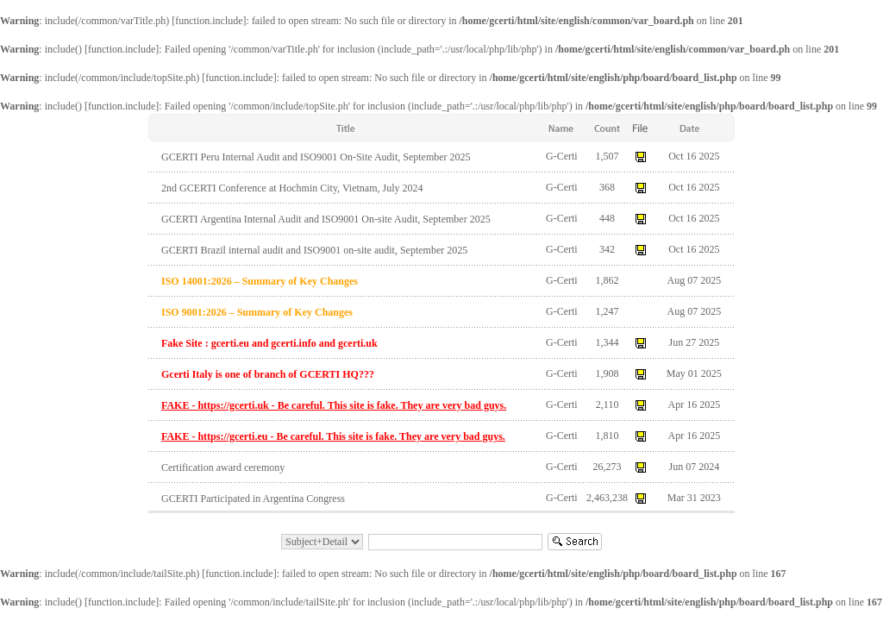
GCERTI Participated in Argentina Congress (253, 498)
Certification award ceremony (223, 467)
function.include (208, 21)
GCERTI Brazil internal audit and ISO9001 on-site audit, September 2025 (314, 250)
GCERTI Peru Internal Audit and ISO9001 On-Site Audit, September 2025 (316, 157)
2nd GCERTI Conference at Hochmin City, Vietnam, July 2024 (292, 188)
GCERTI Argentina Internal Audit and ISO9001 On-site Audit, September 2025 (326, 219)
